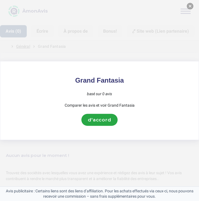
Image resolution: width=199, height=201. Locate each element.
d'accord (99, 120)
